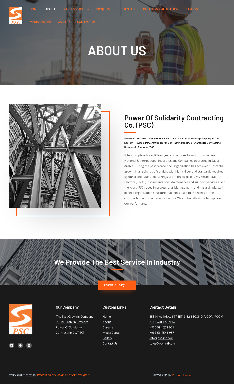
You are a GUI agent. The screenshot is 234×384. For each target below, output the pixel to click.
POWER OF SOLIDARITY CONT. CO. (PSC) (63, 376)
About (44, 11)
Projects (88, 11)
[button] (117, 285)
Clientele (108, 11)
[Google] (20, 345)
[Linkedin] (29, 345)
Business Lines (63, 11)
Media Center (183, 11)
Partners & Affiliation (137, 11)
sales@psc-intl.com (162, 344)
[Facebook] (11, 345)
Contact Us (36, 26)
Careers (164, 11)
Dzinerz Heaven (182, 376)
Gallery (203, 11)
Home (31, 11)
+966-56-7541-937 (162, 333)
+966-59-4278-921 (162, 327)
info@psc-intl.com (161, 338)
